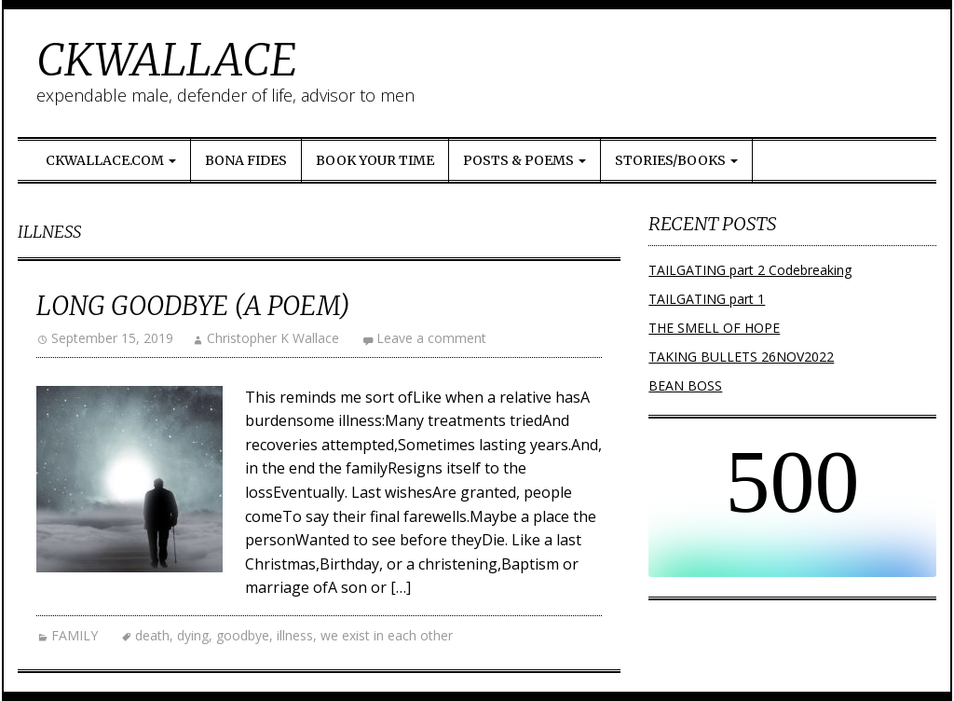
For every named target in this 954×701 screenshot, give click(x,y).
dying (193, 635)
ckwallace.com (111, 160)
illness (295, 635)
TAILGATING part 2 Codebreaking (750, 270)
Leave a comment (431, 338)
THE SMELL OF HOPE (714, 328)
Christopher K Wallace (273, 338)
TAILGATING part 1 (706, 299)
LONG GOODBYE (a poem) (193, 306)
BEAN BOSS (685, 385)
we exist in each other (386, 635)
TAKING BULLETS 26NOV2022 (741, 356)
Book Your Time (375, 160)
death (152, 635)
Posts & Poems (524, 160)
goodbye (242, 635)
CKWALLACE (166, 60)
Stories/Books (676, 160)
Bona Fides (246, 160)
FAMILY (74, 635)
